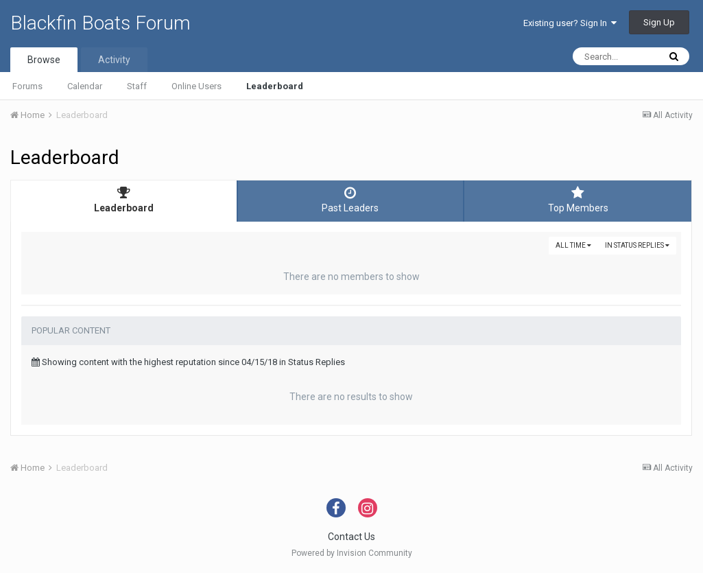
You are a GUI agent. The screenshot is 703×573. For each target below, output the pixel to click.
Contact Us (351, 536)
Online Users (196, 86)
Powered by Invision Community (351, 553)
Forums (27, 86)
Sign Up (659, 22)
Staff (137, 86)
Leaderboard (274, 86)
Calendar (84, 86)
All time (573, 245)
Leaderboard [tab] (123, 199)
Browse (43, 59)
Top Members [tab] (578, 199)
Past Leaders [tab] (350, 199)
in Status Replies (637, 245)
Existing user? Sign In (570, 23)
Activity (114, 59)
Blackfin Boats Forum (100, 23)
